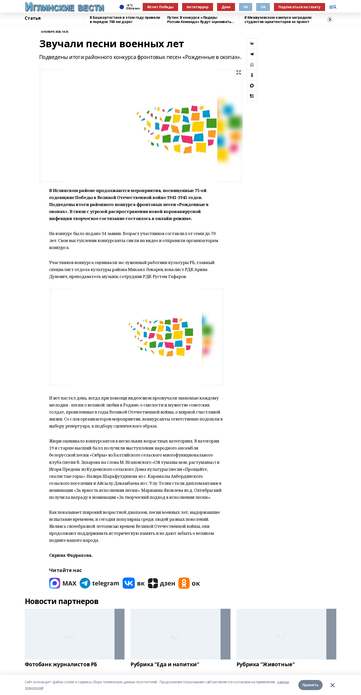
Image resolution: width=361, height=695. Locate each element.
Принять (310, 684)
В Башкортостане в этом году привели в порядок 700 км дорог (125, 20)
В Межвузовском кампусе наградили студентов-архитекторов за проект (278, 20)
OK (263, 6)
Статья (33, 18)
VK (245, 6)
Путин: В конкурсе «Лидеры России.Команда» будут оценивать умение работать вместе (199, 20)
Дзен (226, 6)
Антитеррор (198, 6)
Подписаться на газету (299, 6)
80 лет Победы (160, 6)
